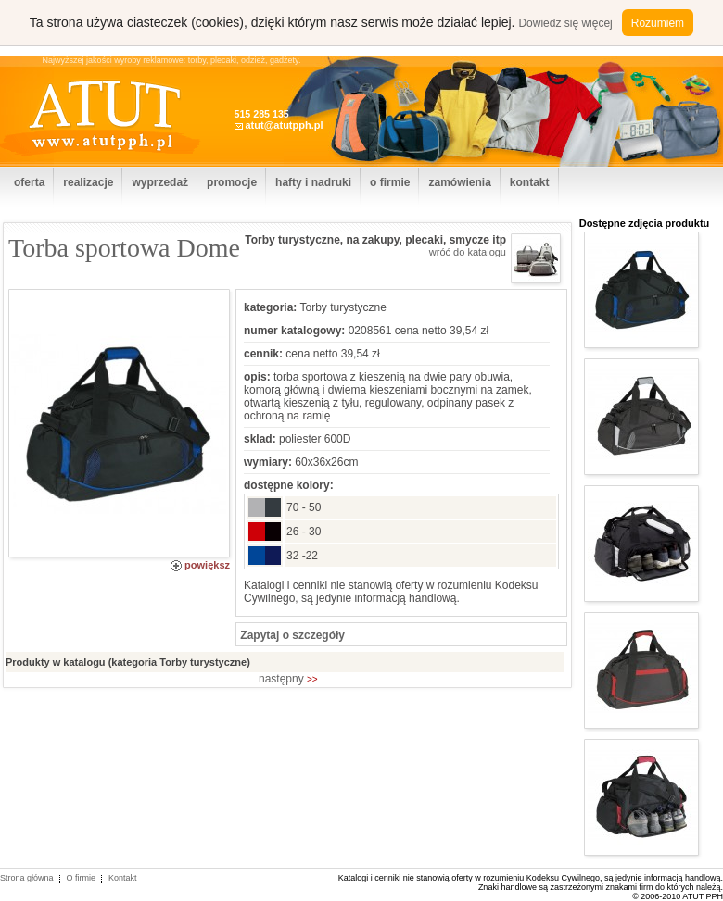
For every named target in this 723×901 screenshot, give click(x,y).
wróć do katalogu (467, 251)
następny (288, 678)
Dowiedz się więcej (565, 23)
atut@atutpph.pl (284, 125)
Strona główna (27, 877)
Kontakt (122, 877)
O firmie (81, 877)
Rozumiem (657, 23)
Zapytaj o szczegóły (291, 635)
